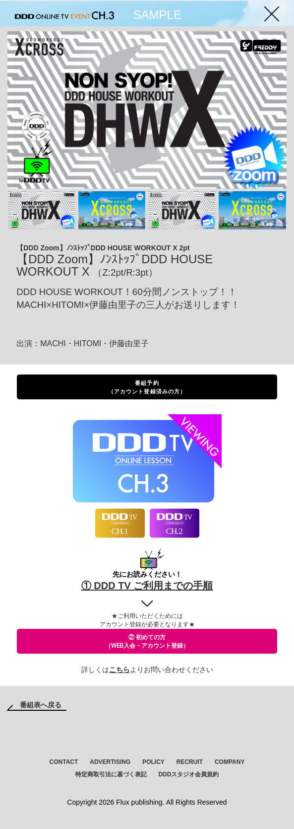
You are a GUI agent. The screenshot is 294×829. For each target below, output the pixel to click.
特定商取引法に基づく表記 (111, 774)
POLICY (153, 761)
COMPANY (229, 761)
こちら (119, 670)
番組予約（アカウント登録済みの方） (147, 387)
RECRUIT (189, 761)
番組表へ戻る (40, 705)
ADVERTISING (110, 761)
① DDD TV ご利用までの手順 (147, 585)
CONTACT (64, 761)
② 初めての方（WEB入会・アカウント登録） (147, 641)
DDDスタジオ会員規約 (188, 774)
